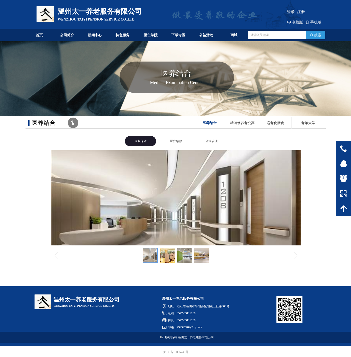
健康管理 (212, 141)
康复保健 (141, 141)
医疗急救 (176, 141)
